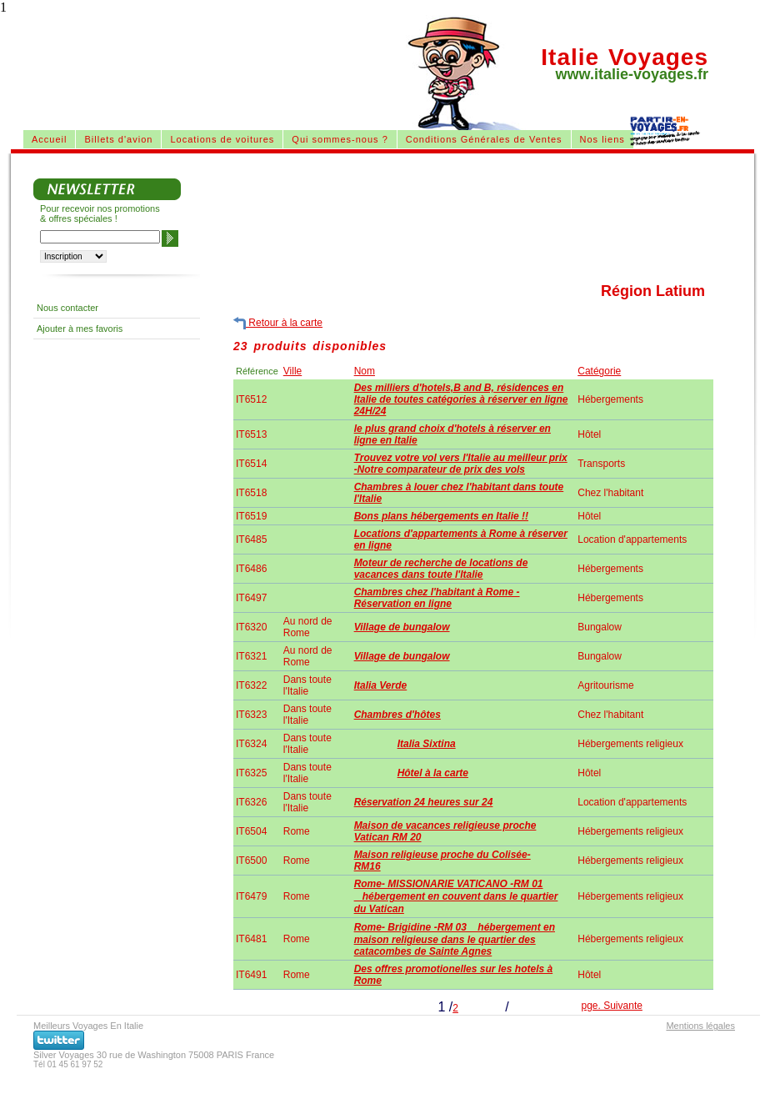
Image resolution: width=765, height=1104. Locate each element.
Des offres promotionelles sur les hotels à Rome (453, 974)
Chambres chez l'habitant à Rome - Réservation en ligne (437, 598)
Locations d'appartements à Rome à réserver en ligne (461, 539)
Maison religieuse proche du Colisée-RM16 (442, 860)
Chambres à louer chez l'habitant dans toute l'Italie (459, 492)
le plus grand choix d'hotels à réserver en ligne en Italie (452, 434)
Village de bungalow (402, 627)
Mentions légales (700, 1026)
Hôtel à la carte (433, 773)
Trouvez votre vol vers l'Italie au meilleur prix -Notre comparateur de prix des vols (461, 463)
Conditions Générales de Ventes (484, 139)
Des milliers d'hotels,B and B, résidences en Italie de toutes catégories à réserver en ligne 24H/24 (461, 399)
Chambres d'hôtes (397, 714)
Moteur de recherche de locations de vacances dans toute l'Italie (441, 568)
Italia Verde (381, 685)
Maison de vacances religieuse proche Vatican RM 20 (445, 831)
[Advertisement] (156, 188)
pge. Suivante (612, 1005)
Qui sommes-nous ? (340, 139)
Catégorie (599, 371)
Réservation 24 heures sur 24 (423, 802)
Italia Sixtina (427, 744)
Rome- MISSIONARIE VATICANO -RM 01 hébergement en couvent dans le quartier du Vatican (456, 896)
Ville (292, 371)
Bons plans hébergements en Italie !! (441, 516)
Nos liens (602, 139)
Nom (364, 371)
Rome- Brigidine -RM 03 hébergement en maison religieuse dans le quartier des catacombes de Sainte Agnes (454, 939)
